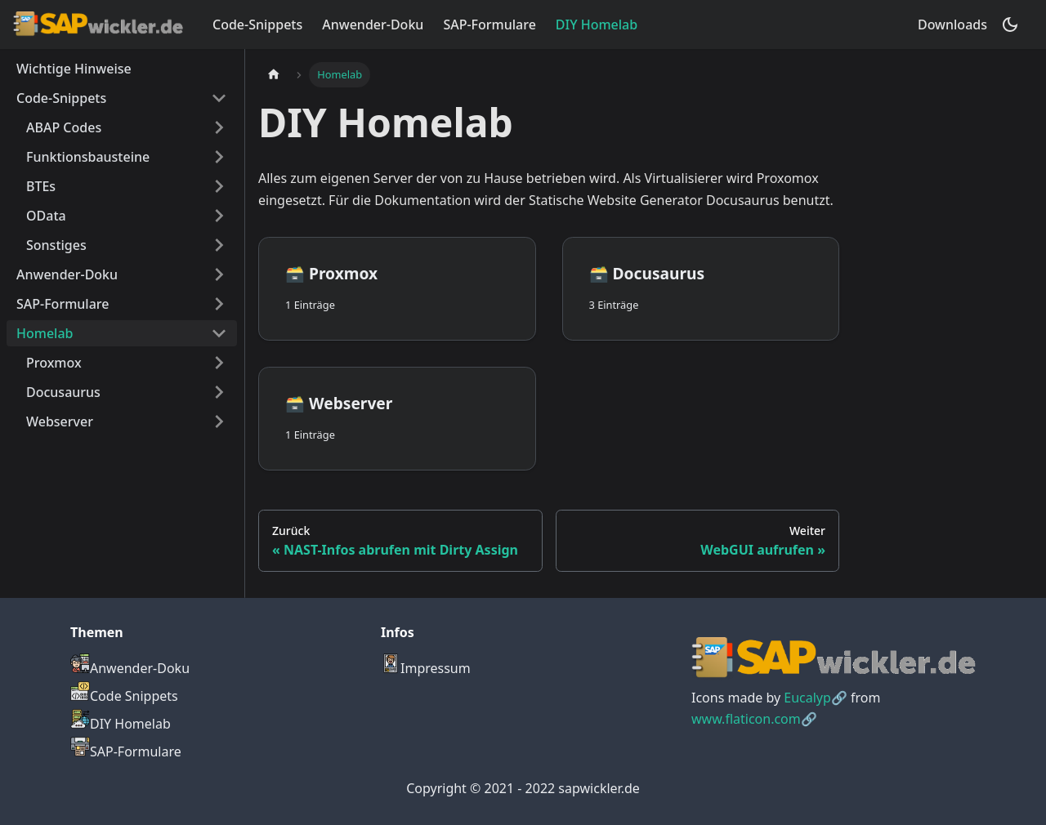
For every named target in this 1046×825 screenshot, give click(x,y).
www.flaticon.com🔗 (754, 719)
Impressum (426, 668)
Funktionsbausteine (88, 157)
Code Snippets (124, 696)
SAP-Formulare (489, 24)
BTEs (41, 186)
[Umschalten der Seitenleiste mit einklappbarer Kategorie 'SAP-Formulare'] (219, 304)
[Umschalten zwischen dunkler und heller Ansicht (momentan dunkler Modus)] (1010, 24)
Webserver (59, 421)
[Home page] (273, 74)
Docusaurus (63, 392)
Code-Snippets (257, 24)
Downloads (952, 24)
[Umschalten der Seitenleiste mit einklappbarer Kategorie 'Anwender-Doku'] (219, 274)
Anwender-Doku (372, 24)
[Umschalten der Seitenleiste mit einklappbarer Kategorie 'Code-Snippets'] (219, 98)
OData (46, 216)
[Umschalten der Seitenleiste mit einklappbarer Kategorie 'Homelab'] (219, 333)
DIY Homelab (596, 24)
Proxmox (54, 363)
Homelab (44, 333)
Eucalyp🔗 (815, 698)
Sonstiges (56, 245)
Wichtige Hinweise (74, 69)
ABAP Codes (63, 127)
